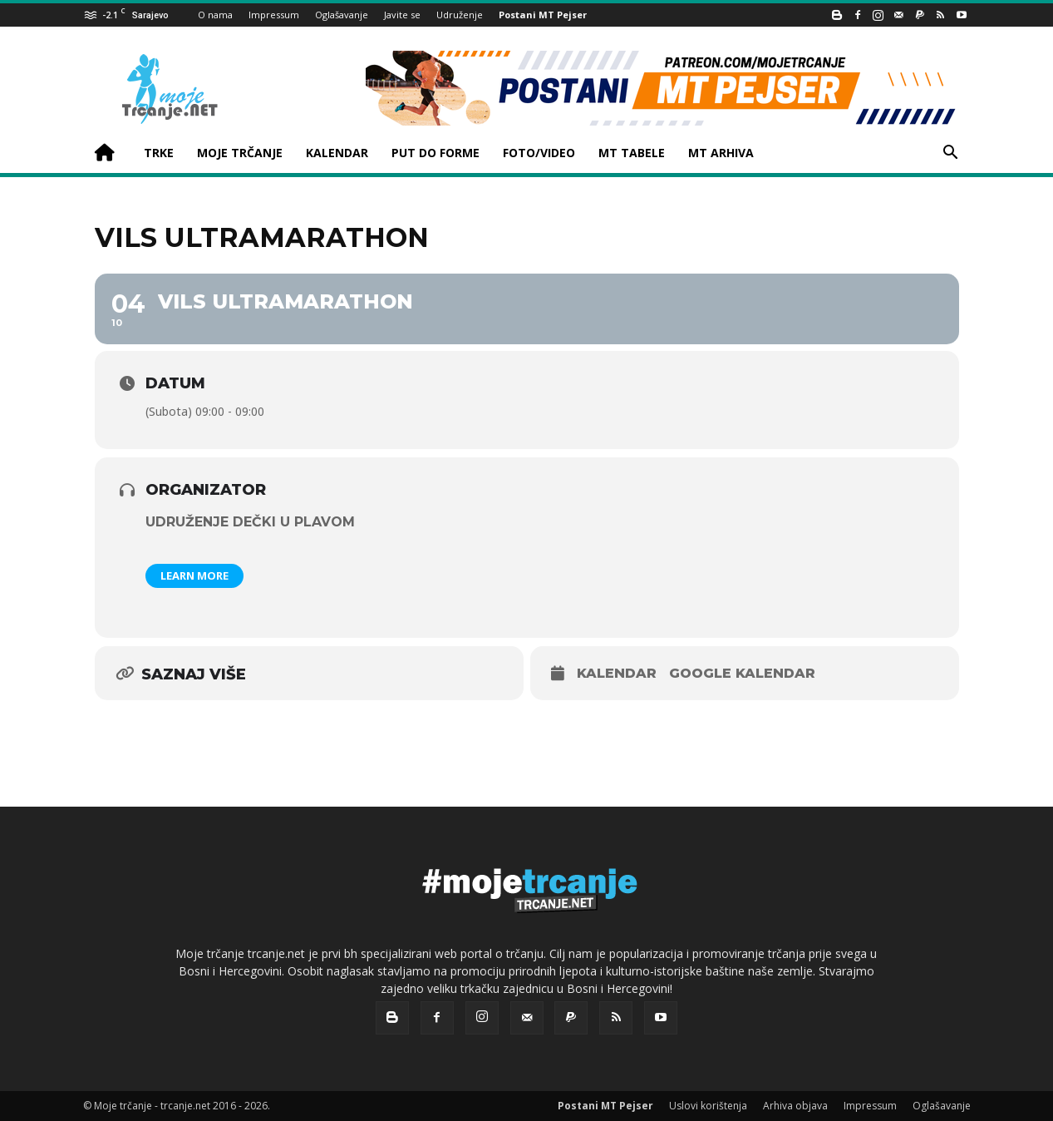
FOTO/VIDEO (539, 152)
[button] (951, 154)
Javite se (402, 14)
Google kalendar (742, 673)
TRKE (159, 152)
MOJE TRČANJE (240, 152)
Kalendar (617, 673)
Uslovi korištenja (708, 1106)
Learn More (194, 575)
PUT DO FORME (435, 152)
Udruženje (459, 14)
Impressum (273, 14)
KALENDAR (337, 152)
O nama (215, 14)
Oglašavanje (341, 14)
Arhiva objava (795, 1106)
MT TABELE (631, 152)
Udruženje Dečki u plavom (250, 522)
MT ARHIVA (721, 152)
